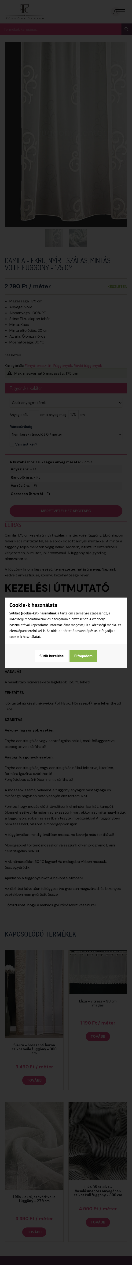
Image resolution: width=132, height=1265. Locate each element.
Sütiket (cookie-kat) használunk (33, 613)
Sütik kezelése (51, 656)
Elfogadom (84, 656)
